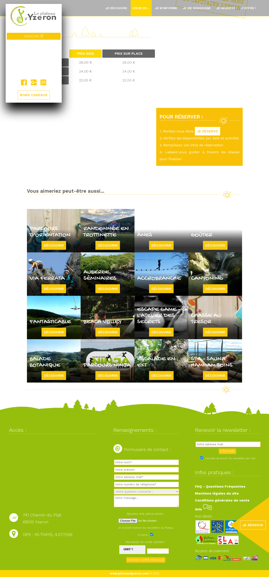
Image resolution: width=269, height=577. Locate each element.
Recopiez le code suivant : (146, 542)
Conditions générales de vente (222, 500)
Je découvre (116, 8)
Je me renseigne (197, 8)
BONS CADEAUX (33, 95)
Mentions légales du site (217, 493)
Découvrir (54, 245)
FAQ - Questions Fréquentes (220, 486)
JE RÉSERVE (207, 131)
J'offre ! (248, 8)
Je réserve (226, 8)
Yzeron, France (34, 59)
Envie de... (141, 8)
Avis (203, 509)
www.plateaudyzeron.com (129, 573)
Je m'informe (166, 8)
